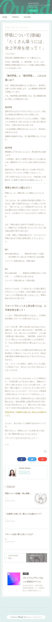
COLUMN (27, 17)
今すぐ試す (33, 10)
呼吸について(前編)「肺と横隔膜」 (19, 493)
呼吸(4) (7, 444)
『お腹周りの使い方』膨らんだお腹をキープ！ (23, 514)
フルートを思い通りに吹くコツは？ (19, 535)
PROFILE (15, 17)
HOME (5, 17)
